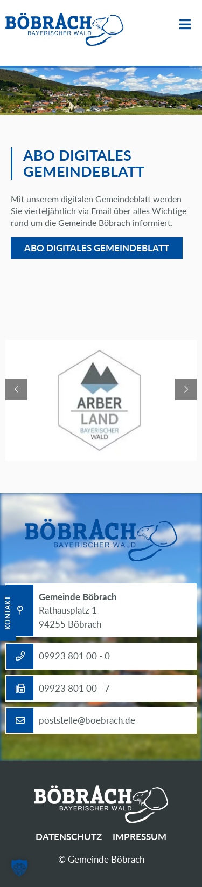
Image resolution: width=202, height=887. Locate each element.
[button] (19, 867)
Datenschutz (69, 836)
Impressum (139, 836)
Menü (185, 24)
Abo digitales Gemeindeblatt (96, 247)
